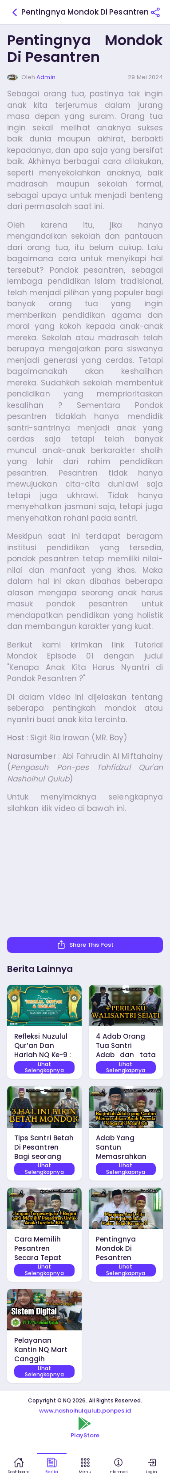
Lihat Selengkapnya (44, 1067)
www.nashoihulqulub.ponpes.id (85, 1410)
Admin (45, 77)
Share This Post (85, 944)
